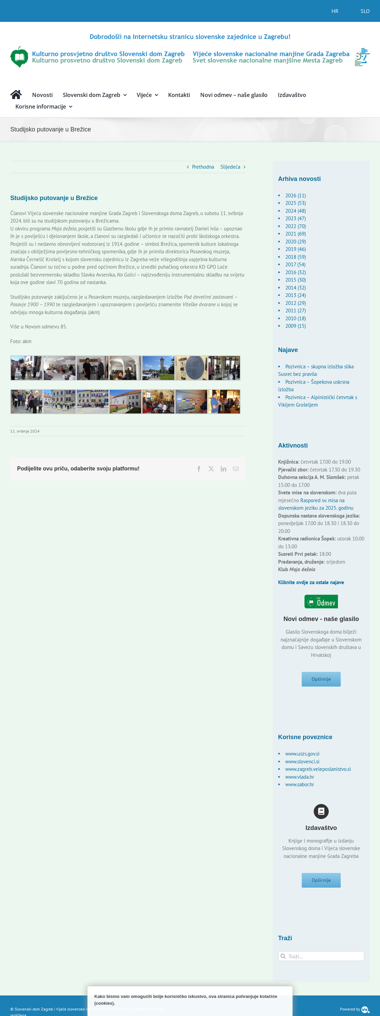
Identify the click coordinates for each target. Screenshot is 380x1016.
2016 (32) (295, 272)
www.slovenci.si (302, 761)
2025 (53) (295, 203)
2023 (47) (295, 218)
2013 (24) (295, 295)
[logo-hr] (190, 35)
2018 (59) (295, 257)
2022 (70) (295, 226)
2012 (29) (295, 303)
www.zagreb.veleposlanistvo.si (318, 769)
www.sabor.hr (299, 784)
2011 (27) (295, 310)
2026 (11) (295, 195)
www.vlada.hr (299, 777)
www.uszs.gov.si (302, 753)
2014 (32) (295, 287)
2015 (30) (295, 280)
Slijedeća (230, 167)
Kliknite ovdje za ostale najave (311, 582)
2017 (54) (295, 264)
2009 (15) (295, 326)
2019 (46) (295, 249)
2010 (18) (295, 318)
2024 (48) (295, 211)
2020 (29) (295, 241)
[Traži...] (321, 956)
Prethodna (203, 167)
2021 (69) (295, 233)
